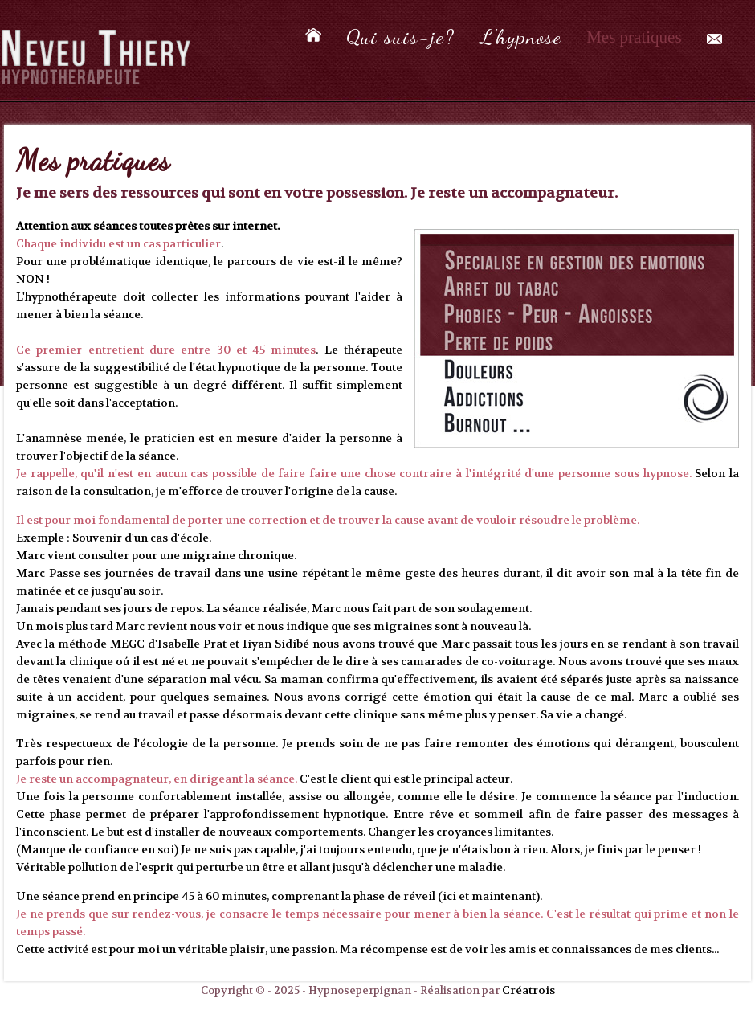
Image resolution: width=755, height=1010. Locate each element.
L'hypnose (520, 36)
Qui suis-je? (400, 36)
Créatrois (528, 990)
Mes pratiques (633, 37)
